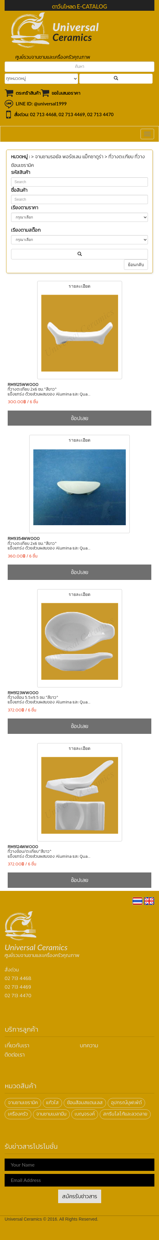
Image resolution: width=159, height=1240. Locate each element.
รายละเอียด (79, 330)
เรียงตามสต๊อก (26, 230)
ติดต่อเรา (15, 1055)
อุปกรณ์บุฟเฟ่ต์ (126, 1102)
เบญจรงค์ (85, 1113)
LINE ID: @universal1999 (41, 103)
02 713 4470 (100, 114)
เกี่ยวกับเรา (17, 1045)
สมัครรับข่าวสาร (79, 1196)
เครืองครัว (18, 1113)
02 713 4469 (72, 114)
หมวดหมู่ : (20, 156)
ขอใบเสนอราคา (66, 93)
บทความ (89, 1045)
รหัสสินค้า (20, 172)
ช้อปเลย (79, 418)
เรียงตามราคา (24, 207)
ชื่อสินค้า (19, 190)
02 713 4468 (43, 114)
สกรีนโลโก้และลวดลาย (125, 1113)
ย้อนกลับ (136, 264)
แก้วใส (52, 1102)
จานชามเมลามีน (51, 1113)
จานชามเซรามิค (23, 1102)
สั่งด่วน (12, 969)
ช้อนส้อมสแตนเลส (85, 1102)
